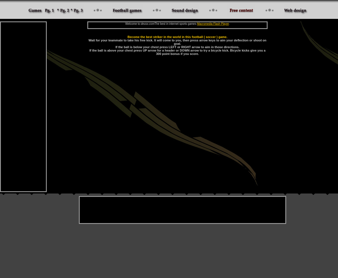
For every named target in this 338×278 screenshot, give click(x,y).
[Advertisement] (23, 106)
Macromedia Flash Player (213, 23)
